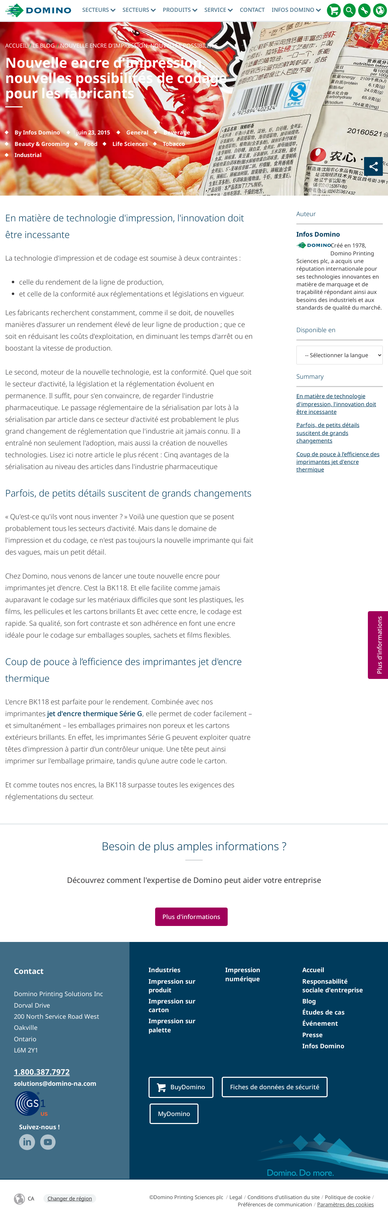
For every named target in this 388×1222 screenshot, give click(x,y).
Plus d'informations (191, 916)
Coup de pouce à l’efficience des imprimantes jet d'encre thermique (338, 462)
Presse (312, 1035)
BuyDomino (181, 1087)
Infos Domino (296, 10)
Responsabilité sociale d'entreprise (332, 985)
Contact (252, 10)
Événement (320, 1023)
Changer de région (70, 1198)
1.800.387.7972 (42, 1071)
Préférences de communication (275, 1204)
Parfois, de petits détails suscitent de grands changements (328, 432)
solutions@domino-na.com (55, 1083)
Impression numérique (242, 974)
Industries (164, 970)
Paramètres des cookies (345, 1204)
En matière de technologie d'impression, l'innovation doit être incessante (336, 404)
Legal (235, 1197)
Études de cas (323, 1012)
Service (218, 10)
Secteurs (99, 10)
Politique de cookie (347, 1197)
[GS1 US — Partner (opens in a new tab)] (38, 1103)
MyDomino (174, 1113)
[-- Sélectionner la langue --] (339, 355)
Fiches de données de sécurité (274, 1087)
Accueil (313, 970)
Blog (309, 1001)
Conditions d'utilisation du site (283, 1197)
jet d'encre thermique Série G (94, 713)
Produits (180, 10)
